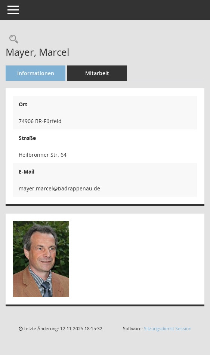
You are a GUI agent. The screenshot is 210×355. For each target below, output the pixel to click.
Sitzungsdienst (167, 328)
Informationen (35, 73)
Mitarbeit (97, 73)
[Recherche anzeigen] (12, 39)
